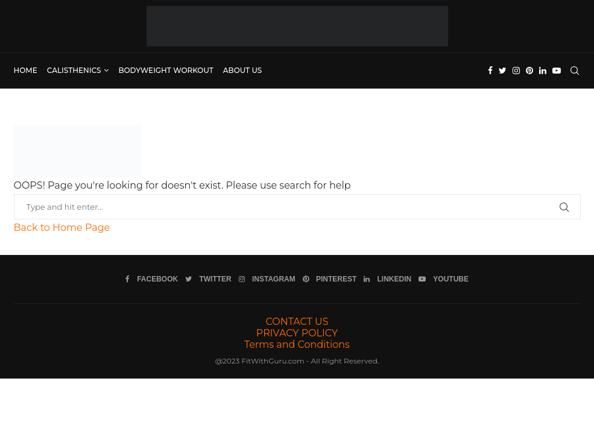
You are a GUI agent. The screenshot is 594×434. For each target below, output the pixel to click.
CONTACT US (296, 321)
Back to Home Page (62, 227)
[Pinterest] (529, 70)
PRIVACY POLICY (297, 333)
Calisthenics (74, 70)
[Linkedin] (542, 70)
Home (25, 70)
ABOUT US (242, 70)
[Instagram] (516, 70)
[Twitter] (503, 70)
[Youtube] (556, 70)
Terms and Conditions (297, 344)
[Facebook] (490, 70)
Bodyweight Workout (165, 70)
